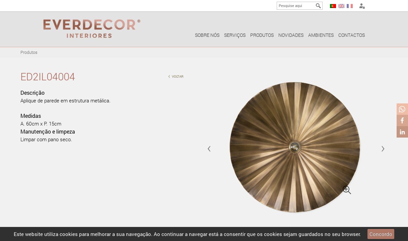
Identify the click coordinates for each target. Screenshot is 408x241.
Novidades (290, 35)
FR (350, 6)
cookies (69, 234)
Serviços (235, 35)
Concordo (380, 234)
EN (341, 6)
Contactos (351, 35)
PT (333, 6)
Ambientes (321, 35)
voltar (176, 76)
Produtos (262, 35)
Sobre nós (207, 35)
